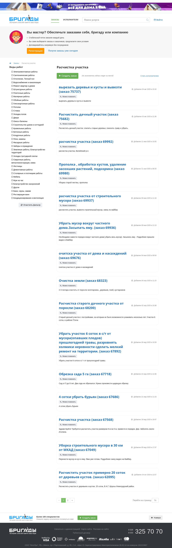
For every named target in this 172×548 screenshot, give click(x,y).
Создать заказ (68, 75)
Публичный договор (81, 533)
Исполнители (70, 19)
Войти (158, 19)
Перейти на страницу (142, 500)
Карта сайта (86, 529)
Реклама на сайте (101, 529)
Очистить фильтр (30, 205)
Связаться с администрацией (67, 529)
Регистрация (35, 50)
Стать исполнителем (150, 76)
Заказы (55, 19)
